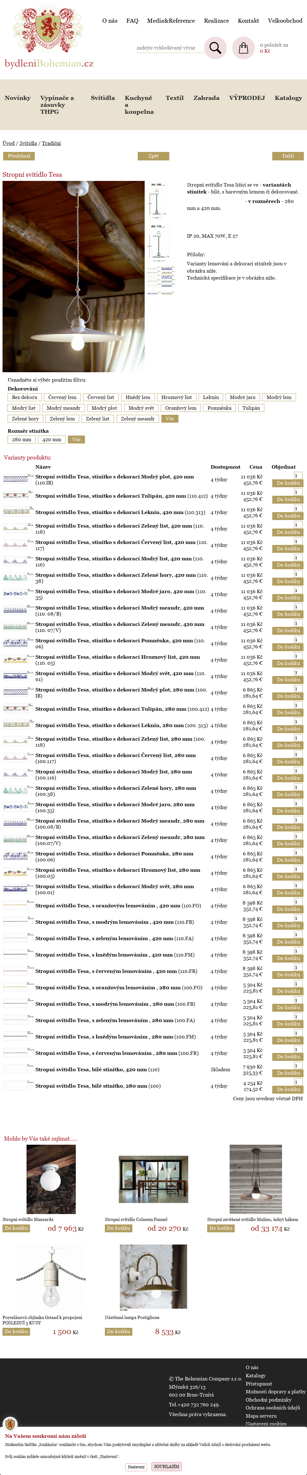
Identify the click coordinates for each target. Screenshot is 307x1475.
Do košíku (16, 1228)
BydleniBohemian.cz (27, 4)
